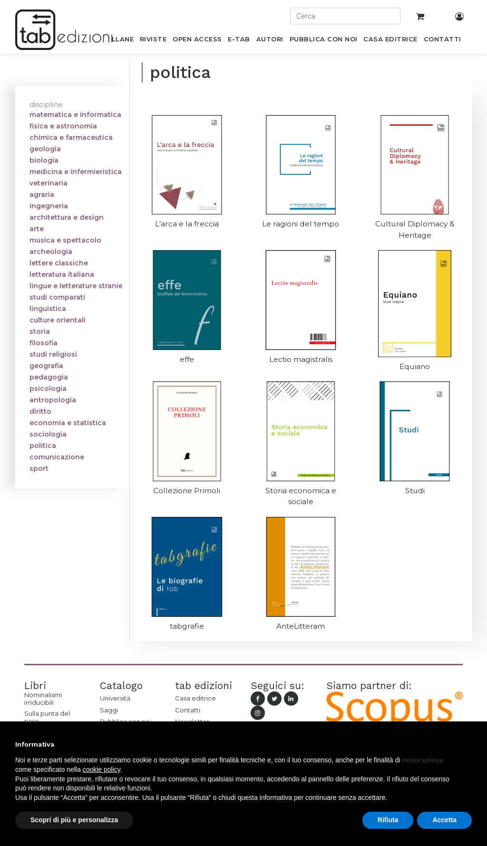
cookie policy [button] (101, 769)
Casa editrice (195, 698)
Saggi (109, 710)
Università (115, 698)
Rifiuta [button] (388, 820)
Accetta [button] (444, 820)
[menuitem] (117, 41)
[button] (467, 744)
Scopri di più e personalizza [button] (74, 820)
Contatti (187, 710)
